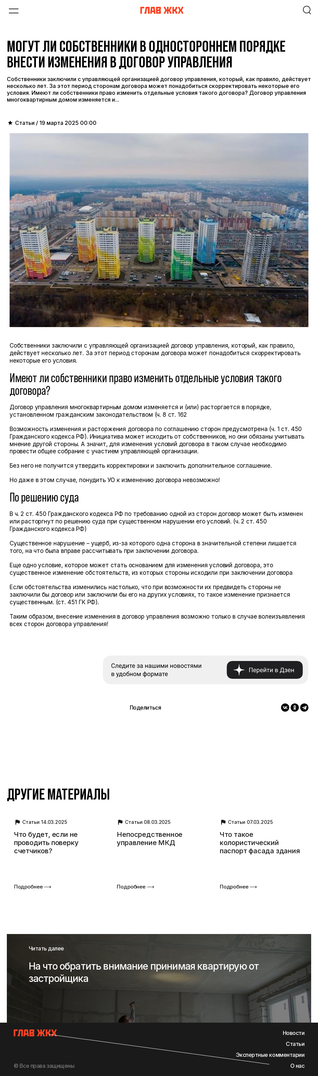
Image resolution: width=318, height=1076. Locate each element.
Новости (294, 1032)
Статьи (295, 1043)
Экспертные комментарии (270, 1054)
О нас (297, 1065)
